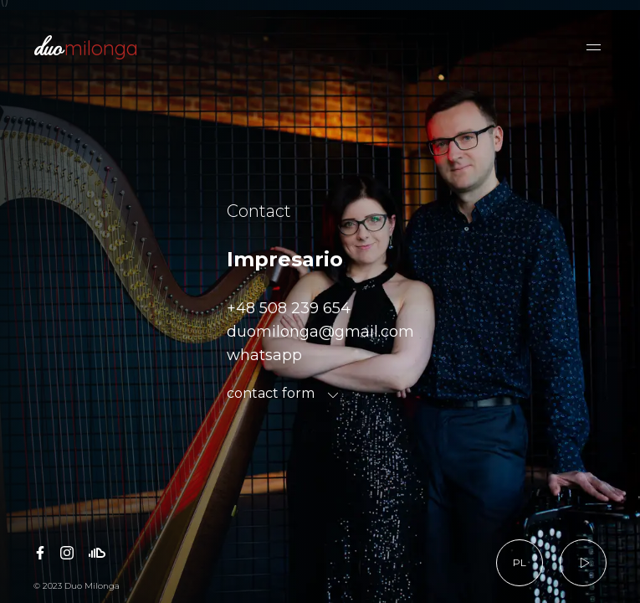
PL (519, 562)
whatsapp (264, 355)
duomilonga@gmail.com (320, 331)
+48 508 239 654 (289, 308)
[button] (593, 47)
